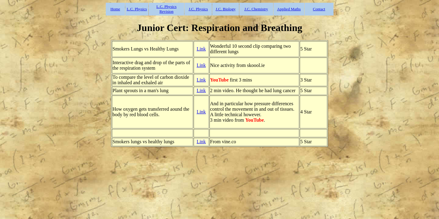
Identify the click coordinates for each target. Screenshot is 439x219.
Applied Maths (289, 9)
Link (201, 48)
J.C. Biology (225, 9)
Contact (319, 9)
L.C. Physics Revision (166, 9)
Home (115, 9)
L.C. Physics (137, 9)
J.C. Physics (198, 9)
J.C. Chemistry (256, 9)
